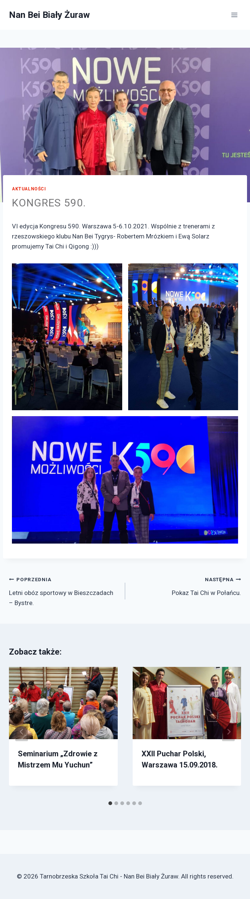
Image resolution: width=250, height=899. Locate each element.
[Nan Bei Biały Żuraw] (49, 15)
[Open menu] (234, 14)
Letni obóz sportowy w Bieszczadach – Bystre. (64, 590)
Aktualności (29, 188)
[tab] (110, 803)
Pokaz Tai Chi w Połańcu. (186, 585)
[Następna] (228, 731)
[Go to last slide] (21, 731)
